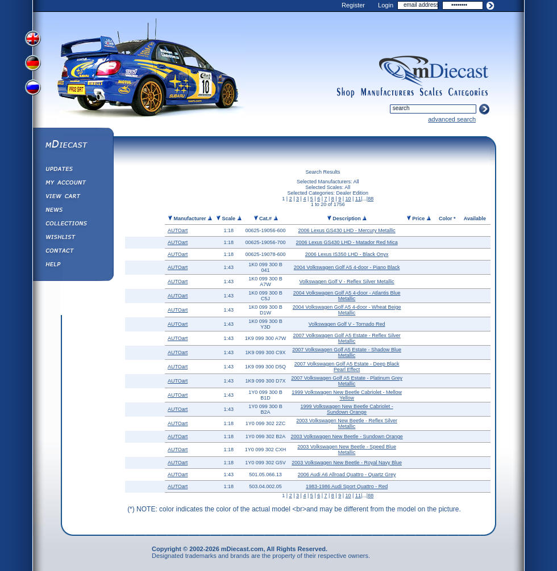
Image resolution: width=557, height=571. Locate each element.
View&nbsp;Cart (73, 197)
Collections (73, 224)
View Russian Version (34, 89)
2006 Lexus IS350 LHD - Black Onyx (347, 254)
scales (430, 92)
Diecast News (73, 211)
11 (358, 198)
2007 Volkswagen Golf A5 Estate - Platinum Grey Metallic (346, 381)
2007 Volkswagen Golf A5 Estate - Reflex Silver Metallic (347, 338)
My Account (73, 183)
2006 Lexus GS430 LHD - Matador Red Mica (347, 242)
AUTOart (178, 230)
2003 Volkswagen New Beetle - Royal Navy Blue (347, 462)
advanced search (452, 119)
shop (346, 92)
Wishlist (73, 238)
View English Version (34, 38)
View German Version (34, 64)
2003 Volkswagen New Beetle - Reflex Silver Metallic (346, 423)
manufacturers (387, 92)
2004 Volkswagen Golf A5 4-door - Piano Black (347, 267)
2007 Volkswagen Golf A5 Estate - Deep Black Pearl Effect (347, 366)
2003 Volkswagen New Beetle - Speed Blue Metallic (346, 449)
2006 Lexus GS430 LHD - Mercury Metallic (347, 230)
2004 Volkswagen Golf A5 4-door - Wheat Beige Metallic (347, 310)
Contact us (73, 252)
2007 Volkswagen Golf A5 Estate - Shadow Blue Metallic (346, 352)
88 (370, 198)
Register (353, 5)
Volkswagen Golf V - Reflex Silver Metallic (347, 281)
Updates (73, 170)
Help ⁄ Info (73, 265)
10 (348, 198)
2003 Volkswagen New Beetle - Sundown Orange (347, 436)
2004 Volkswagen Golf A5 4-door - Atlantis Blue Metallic (347, 295)
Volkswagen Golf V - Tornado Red (347, 324)
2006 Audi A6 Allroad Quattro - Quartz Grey (347, 474)
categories (468, 92)
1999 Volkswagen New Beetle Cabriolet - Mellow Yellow (347, 395)
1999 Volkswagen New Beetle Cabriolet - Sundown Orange (347, 409)
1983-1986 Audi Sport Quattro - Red (347, 486)
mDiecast (73, 145)
